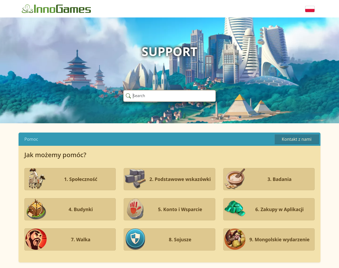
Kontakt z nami (296, 139)
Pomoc (31, 139)
